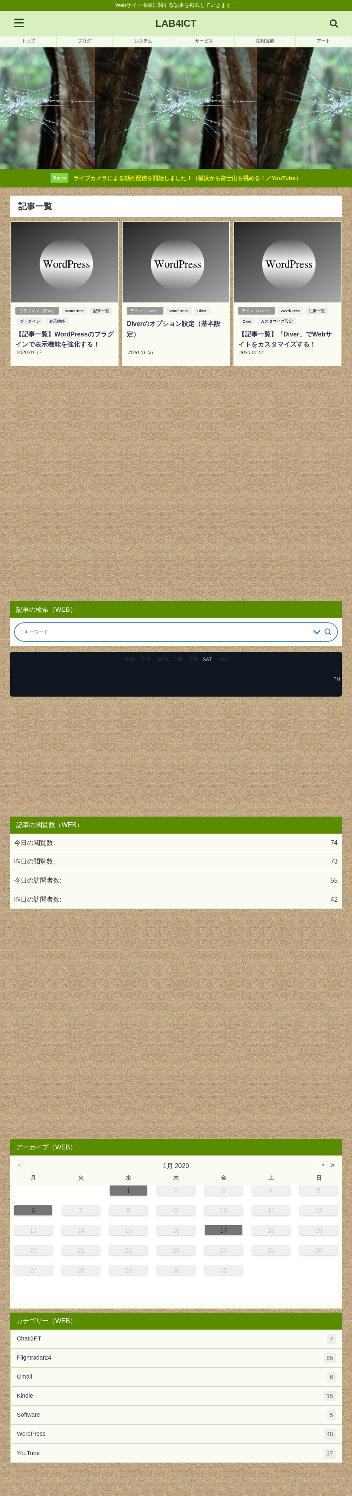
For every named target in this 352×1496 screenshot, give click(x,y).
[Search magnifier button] (328, 631)
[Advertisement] (176, 484)
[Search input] (166, 631)
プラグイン (29, 321)
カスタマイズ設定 (276, 321)
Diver (201, 311)
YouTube (176, 1453)
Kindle (176, 1396)
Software (176, 1415)
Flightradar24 (176, 1358)
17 (223, 1230)
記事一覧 (101, 311)
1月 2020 (176, 1165)
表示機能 (56, 321)
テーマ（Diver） (144, 311)
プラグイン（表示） (37, 311)
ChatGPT (176, 1339)
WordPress (74, 311)
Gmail (176, 1377)
